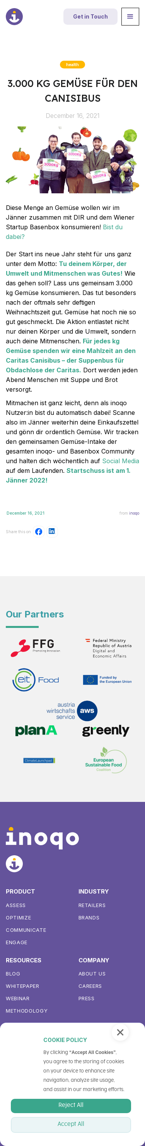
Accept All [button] (71, 1124)
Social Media (120, 461)
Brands (89, 917)
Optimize (18, 917)
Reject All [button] (71, 1105)
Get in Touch (90, 16)
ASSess (16, 905)
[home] (14, 16)
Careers (90, 986)
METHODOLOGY (27, 1011)
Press (86, 998)
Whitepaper (22, 986)
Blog (13, 973)
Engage (16, 942)
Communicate (26, 930)
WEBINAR (18, 998)
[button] (130, 17)
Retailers (92, 905)
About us (92, 973)
